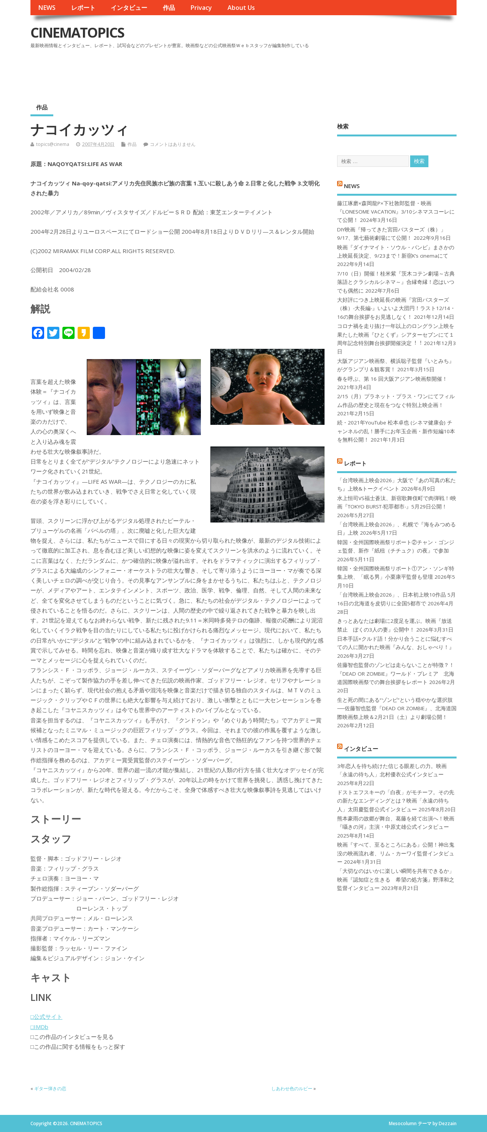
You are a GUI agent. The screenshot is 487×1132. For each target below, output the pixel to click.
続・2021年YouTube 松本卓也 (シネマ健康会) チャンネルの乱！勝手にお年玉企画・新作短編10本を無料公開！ (396, 431)
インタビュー (129, 7)
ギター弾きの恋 (50, 1088)
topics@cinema (52, 144)
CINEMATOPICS (77, 32)
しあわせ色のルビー (291, 1088)
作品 (169, 7)
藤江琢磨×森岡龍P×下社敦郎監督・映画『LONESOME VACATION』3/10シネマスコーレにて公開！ (396, 212)
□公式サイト (46, 1016)
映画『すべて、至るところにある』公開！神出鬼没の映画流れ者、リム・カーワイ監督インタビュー (395, 853)
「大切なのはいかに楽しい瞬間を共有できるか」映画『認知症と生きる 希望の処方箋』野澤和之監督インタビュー (395, 879)
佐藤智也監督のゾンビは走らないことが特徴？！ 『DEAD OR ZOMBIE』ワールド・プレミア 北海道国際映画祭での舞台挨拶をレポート (395, 674)
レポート (83, 7)
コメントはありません (173, 144)
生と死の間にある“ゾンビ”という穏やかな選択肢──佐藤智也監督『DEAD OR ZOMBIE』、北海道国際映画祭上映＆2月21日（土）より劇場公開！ (396, 708)
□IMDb (39, 1027)
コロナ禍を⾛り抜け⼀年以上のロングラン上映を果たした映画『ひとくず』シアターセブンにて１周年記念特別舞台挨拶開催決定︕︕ (395, 335)
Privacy (201, 7)
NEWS (47, 7)
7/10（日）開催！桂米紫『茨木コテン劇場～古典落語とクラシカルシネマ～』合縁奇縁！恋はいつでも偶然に (396, 282)
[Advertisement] (311, 72)
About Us (241, 7)
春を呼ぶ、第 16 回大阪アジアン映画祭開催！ (392, 378)
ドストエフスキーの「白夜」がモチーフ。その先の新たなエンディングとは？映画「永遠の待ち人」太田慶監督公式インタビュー (395, 801)
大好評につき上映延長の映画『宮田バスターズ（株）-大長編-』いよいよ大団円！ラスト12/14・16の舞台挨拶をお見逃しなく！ (396, 308)
